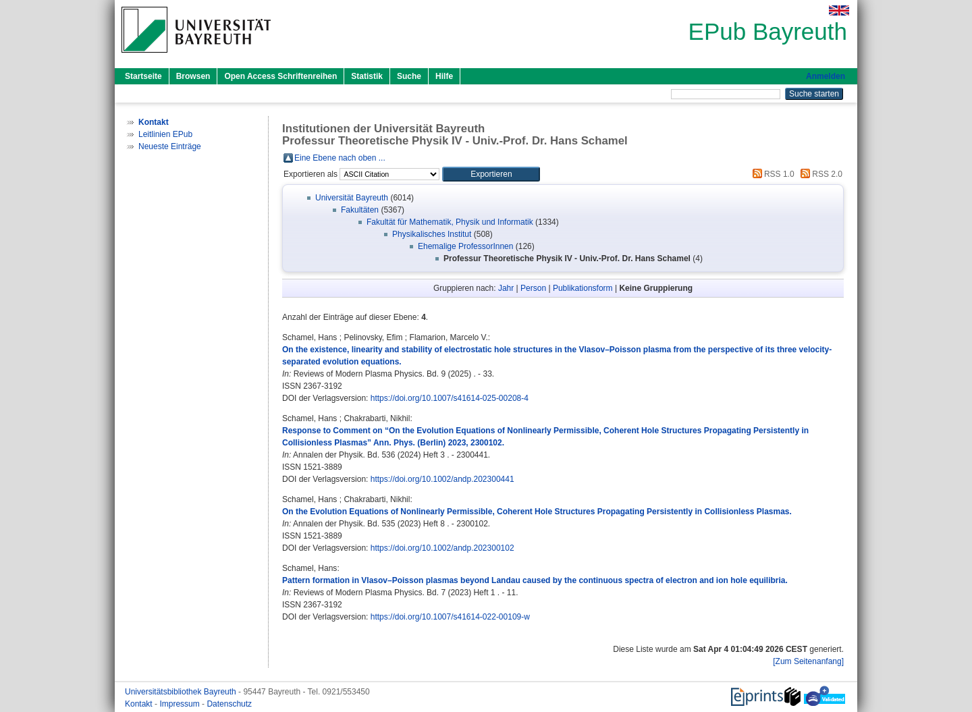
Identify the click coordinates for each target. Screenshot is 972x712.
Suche (409, 76)
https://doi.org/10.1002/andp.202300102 (442, 548)
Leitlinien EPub (165, 134)
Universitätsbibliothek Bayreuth (181, 691)
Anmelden (825, 76)
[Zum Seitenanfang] (808, 661)
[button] (491, 174)
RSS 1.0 (771, 174)
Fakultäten (360, 210)
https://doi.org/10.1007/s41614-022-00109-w (450, 617)
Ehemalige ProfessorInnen (465, 246)
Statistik (367, 76)
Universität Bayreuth (351, 197)
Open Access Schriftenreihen (280, 76)
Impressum (180, 704)
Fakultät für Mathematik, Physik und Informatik (450, 222)
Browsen (193, 76)
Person (533, 288)
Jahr (506, 288)
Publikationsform (583, 288)
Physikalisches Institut (431, 234)
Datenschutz (229, 704)
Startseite (143, 76)
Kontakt (140, 704)
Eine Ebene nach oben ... (339, 158)
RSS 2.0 (819, 174)
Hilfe (444, 76)
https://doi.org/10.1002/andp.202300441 (442, 479)
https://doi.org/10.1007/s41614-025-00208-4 (450, 398)
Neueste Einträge (169, 146)
